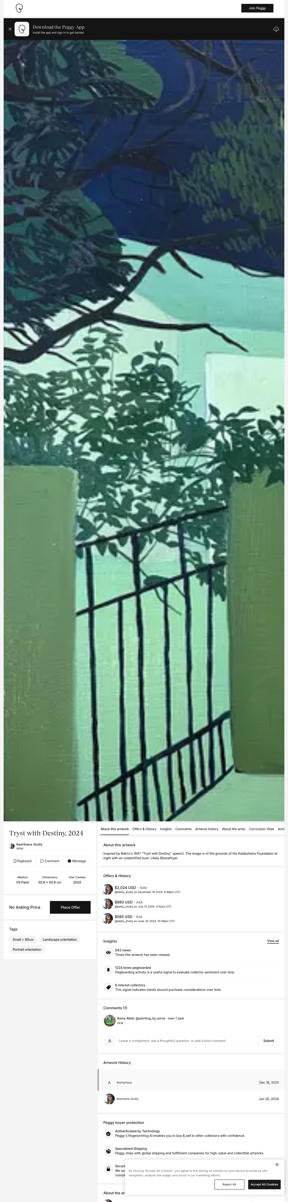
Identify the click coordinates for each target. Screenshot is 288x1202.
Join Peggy (257, 8)
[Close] (277, 1165)
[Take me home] (19, 8)
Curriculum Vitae (261, 829)
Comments (183, 829)
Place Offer (70, 907)
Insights (166, 829)
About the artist (233, 829)
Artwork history (207, 829)
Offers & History (144, 829)
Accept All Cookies (264, 1184)
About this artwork (115, 829)
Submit (268, 1041)
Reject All (229, 1184)
